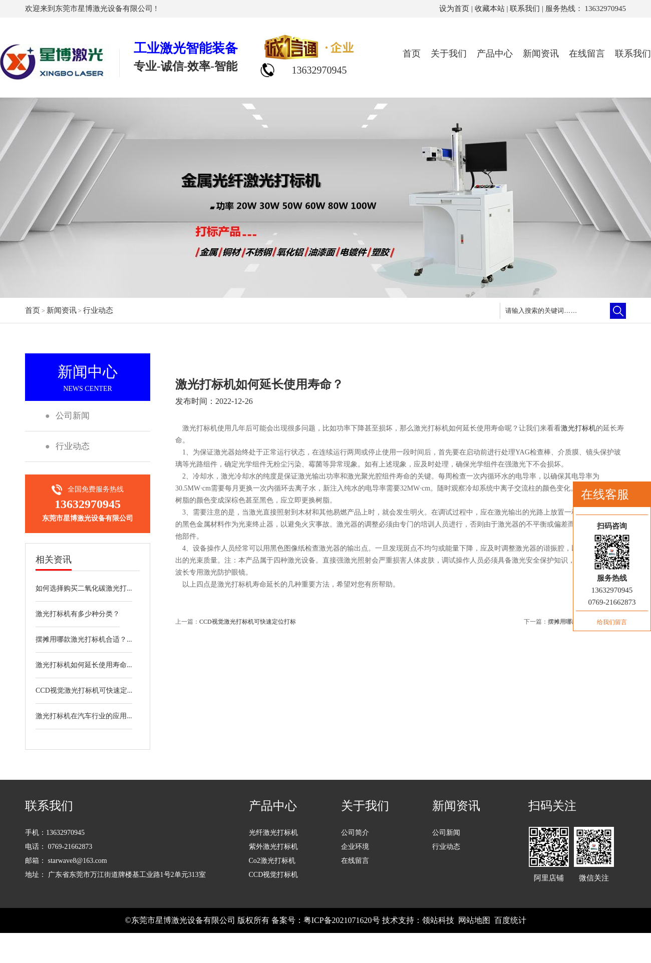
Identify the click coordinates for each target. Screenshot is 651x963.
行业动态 (98, 310)
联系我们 (525, 9)
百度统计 (510, 920)
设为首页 (454, 9)
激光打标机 (578, 428)
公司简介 (355, 832)
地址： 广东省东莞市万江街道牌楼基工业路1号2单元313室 (115, 874)
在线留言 (587, 54)
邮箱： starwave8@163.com (66, 860)
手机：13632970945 (55, 832)
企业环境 (355, 846)
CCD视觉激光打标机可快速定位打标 (247, 621)
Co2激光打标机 (272, 860)
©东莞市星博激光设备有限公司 (180, 920)
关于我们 (449, 54)
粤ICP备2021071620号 (341, 920)
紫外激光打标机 (273, 846)
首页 (412, 54)
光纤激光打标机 (273, 832)
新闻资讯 (541, 54)
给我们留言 (612, 622)
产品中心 (495, 54)
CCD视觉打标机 (273, 874)
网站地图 (474, 920)
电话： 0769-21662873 (58, 846)
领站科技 (438, 920)
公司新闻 (446, 832)
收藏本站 (490, 9)
